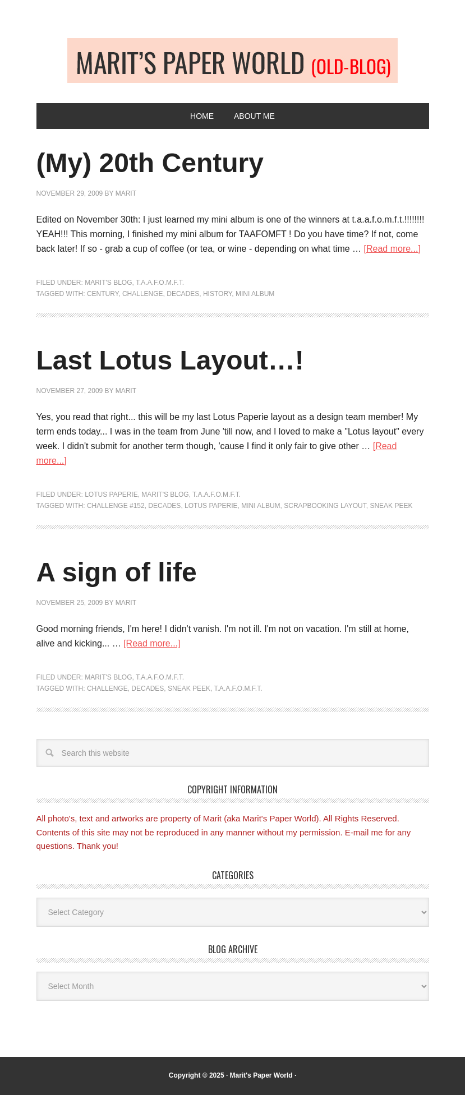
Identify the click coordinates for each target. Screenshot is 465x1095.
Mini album (255, 294)
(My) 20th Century (150, 163)
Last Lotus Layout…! (170, 360)
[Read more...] (392, 248)
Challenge (142, 294)
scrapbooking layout (325, 506)
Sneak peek (391, 506)
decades (183, 294)
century (102, 294)
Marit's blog (108, 283)
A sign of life (116, 572)
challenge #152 (116, 506)
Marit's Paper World (261, 1075)
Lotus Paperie (111, 494)
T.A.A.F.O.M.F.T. (160, 283)
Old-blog (232, 60)
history (217, 294)
